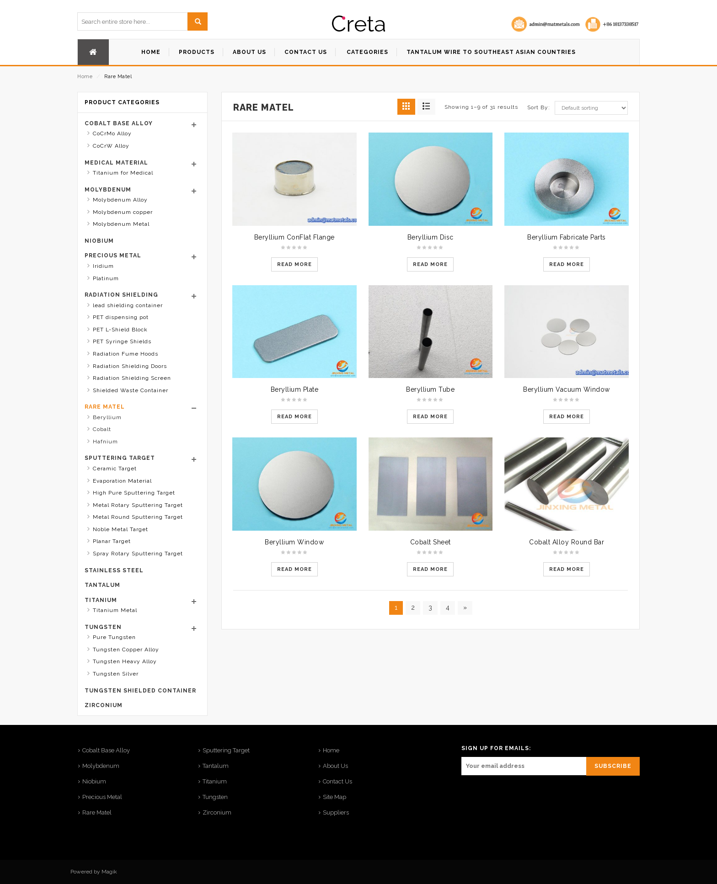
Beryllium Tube (430, 389)
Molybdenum (108, 189)
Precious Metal (113, 255)
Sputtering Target (120, 458)
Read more (294, 264)
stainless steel (114, 570)
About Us (335, 765)
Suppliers (336, 812)
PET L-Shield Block (120, 329)
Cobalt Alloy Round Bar (566, 542)
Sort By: (538, 107)
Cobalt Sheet (430, 542)
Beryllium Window (294, 542)
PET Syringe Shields (122, 341)
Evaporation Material (122, 481)
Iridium (103, 266)
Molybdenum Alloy (120, 200)
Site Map (334, 796)
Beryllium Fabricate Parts (566, 237)
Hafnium (105, 441)
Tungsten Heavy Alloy (125, 661)
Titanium (101, 600)
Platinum (106, 278)
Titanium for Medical (123, 173)
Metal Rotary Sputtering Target (138, 505)
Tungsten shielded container (140, 690)
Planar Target (112, 541)
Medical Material (116, 163)
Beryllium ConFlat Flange (294, 237)
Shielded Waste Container (130, 390)
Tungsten (103, 627)
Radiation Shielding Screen (132, 378)
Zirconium (104, 705)
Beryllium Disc (430, 237)
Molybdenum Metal (121, 224)
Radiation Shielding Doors (130, 366)
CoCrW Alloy (111, 146)
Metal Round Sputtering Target (138, 517)
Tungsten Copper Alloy (126, 649)
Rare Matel (105, 407)
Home (84, 77)
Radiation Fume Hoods (125, 354)
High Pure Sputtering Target (134, 493)
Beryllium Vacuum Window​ (566, 389)
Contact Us (337, 781)
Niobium (99, 241)
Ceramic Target (115, 468)
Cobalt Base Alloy (119, 123)
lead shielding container (128, 305)
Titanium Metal (115, 610)
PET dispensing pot (121, 317)
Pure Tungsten (114, 637)
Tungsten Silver (116, 674)
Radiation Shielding (121, 295)
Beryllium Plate (295, 389)
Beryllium (107, 417)
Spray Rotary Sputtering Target (138, 553)
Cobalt (102, 429)
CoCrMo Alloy (112, 133)
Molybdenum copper (123, 212)
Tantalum (102, 585)
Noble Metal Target (120, 529)
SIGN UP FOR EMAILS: (496, 748)
